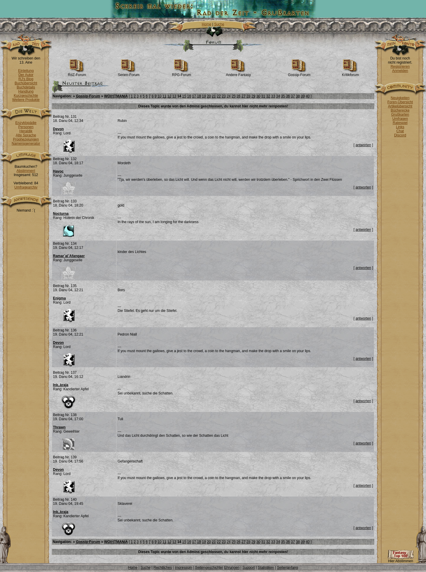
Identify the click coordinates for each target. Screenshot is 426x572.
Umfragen (400, 119)
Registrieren (400, 67)
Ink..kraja (60, 385)
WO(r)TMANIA (116, 96)
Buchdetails (26, 87)
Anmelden (400, 71)
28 (248, 96)
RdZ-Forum (77, 73)
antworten (363, 145)
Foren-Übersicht (400, 102)
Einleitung (26, 71)
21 (214, 96)
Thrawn (59, 427)
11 (164, 96)
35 (283, 96)
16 (189, 96)
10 (159, 96)
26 (239, 96)
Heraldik (25, 131)
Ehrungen (231, 567)
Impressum (183, 567)
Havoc (58, 171)
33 (273, 96)
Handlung (25, 91)
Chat (400, 131)
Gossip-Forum (299, 73)
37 (293, 96)
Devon (58, 129)
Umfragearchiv (25, 187)
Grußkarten (400, 114)
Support (248, 567)
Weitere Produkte (26, 100)
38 (298, 96)
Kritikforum (350, 73)
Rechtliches (163, 567)
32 (268, 96)
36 (288, 96)
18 (199, 96)
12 (169, 96)
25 (233, 96)
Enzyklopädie (25, 123)
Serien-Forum (128, 73)
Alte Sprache (26, 135)
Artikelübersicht (400, 106)
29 (253, 96)
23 (223, 96)
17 (194, 96)
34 (278, 96)
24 (228, 96)
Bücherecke (400, 110)
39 (303, 96)
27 (243, 96)
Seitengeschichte (208, 567)
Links (400, 127)
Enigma (59, 298)
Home (206, 24)
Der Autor (25, 75)
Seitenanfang (287, 567)
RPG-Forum (181, 73)
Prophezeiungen (26, 139)
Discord (400, 135)
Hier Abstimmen (401, 559)
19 (204, 96)
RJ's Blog (25, 79)
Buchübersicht (25, 83)
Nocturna (61, 214)
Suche (219, 24)
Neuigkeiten (400, 98)
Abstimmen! (26, 171)
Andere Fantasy (238, 73)
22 (219, 96)
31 (263, 96)
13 (174, 96)
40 (307, 96)
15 (184, 96)
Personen (25, 127)
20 (209, 96)
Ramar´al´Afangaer (69, 256)
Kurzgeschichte (26, 96)
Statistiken (266, 567)
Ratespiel (400, 123)
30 (258, 96)
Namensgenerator (26, 143)
